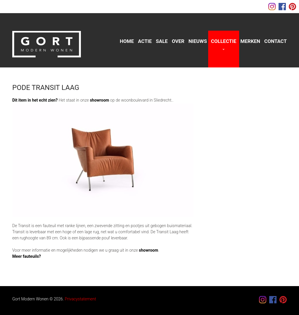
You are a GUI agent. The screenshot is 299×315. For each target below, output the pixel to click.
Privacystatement (80, 299)
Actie (145, 41)
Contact (275, 41)
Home (127, 41)
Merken (250, 41)
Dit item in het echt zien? (35, 100)
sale (162, 41)
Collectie (224, 41)
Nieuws (198, 41)
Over (178, 41)
